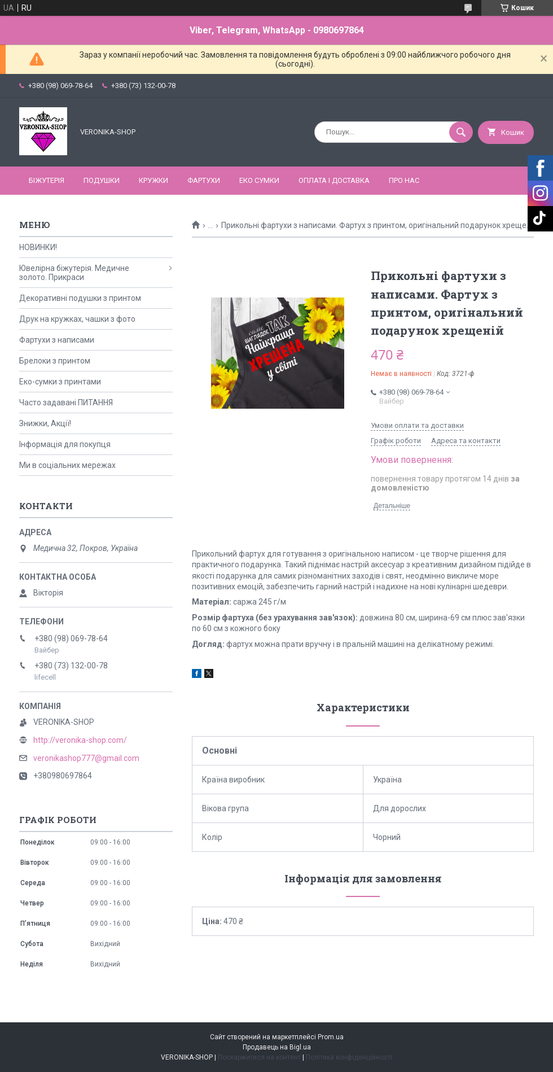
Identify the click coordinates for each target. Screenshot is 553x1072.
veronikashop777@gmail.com (86, 758)
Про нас (404, 180)
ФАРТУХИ (203, 180)
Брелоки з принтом (54, 360)
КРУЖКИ (153, 180)
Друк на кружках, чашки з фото (77, 318)
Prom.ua (331, 1037)
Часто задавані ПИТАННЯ (66, 402)
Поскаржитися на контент (259, 1057)
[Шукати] (461, 132)
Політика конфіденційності (349, 1057)
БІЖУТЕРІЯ (46, 180)
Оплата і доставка (334, 180)
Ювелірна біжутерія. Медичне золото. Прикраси (74, 273)
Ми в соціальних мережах (67, 465)
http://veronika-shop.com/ (80, 740)
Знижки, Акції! (45, 423)
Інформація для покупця (65, 444)
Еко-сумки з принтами (60, 381)
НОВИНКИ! (38, 247)
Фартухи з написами (56, 339)
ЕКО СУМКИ (259, 180)
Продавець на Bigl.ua (277, 1047)
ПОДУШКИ (102, 180)
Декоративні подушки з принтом (80, 298)
